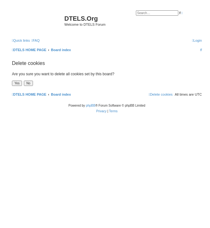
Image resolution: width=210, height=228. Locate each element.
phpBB (90, 105)
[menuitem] (35, 40)
